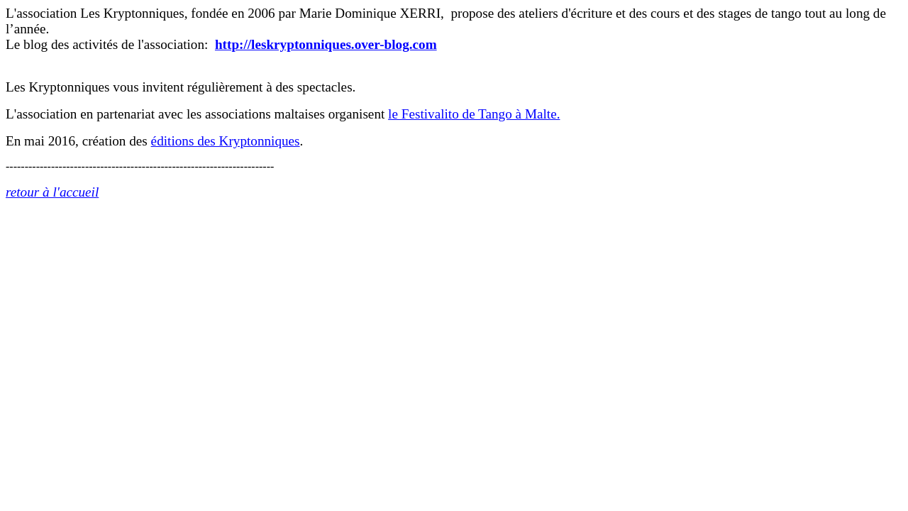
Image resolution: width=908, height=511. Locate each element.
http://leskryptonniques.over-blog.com (326, 44)
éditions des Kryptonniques (225, 140)
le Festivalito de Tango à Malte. (474, 113)
